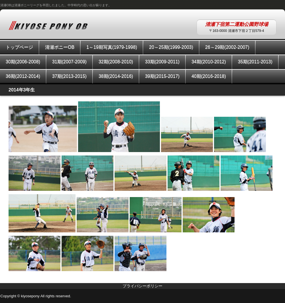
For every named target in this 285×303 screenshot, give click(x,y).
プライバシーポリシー (142, 286)
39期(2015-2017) (162, 76)
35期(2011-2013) (255, 61)
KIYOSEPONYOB (48, 25)
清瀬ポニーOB (59, 47)
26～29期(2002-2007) (227, 47)
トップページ (19, 47)
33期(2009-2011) (162, 61)
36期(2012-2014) (23, 76)
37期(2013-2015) (69, 76)
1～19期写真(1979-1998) (111, 47)
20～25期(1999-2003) (171, 47)
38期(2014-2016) (116, 76)
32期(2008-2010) (116, 61)
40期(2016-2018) (209, 76)
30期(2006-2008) (23, 61)
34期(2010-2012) (209, 61)
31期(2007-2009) (69, 61)
